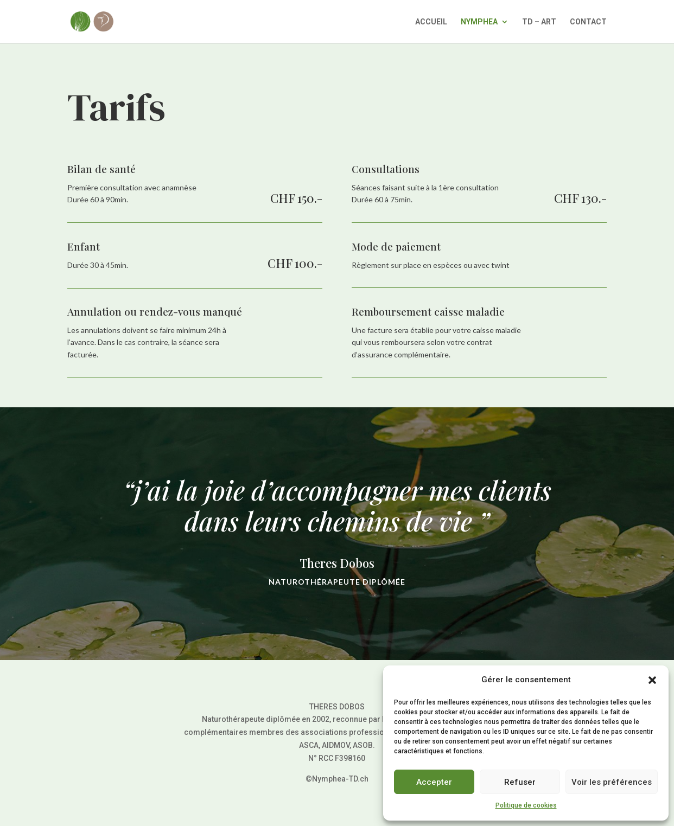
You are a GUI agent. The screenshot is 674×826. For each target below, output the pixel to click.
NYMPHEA (479, 22)
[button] (652, 680)
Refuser (520, 782)
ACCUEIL (431, 22)
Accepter (434, 782)
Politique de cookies (526, 805)
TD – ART (539, 22)
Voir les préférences (611, 782)
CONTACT (588, 22)
